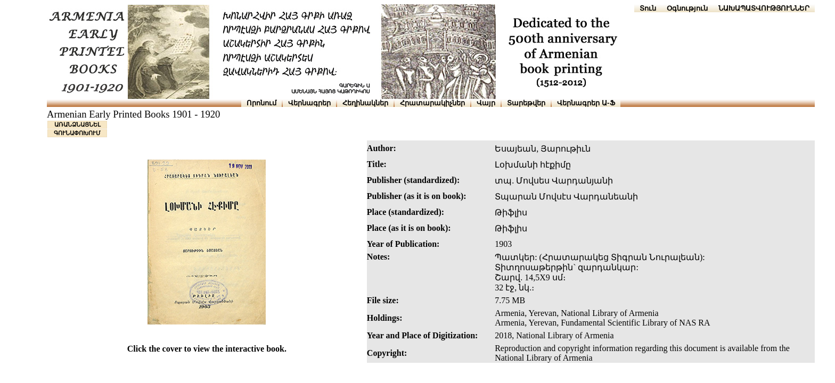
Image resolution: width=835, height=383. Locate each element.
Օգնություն (687, 8)
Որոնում (261, 103)
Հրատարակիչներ (432, 103)
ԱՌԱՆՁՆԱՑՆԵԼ (77, 124)
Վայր (486, 103)
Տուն (648, 8)
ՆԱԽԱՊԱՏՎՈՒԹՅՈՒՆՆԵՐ (763, 8)
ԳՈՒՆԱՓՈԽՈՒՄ (77, 133)
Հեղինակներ (365, 103)
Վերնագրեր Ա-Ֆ (586, 103)
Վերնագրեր (309, 103)
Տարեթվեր (526, 103)
